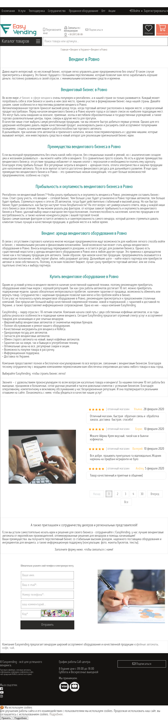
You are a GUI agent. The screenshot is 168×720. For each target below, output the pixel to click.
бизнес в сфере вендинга (35, 98)
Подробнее (56, 714)
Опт (103, 11)
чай (12, 648)
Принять (6, 718)
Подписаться (94, 29)
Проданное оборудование (83, 11)
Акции (111, 11)
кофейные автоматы (146, 644)
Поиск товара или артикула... (62, 41)
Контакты (30, 18)
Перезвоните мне (52, 31)
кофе (5, 648)
